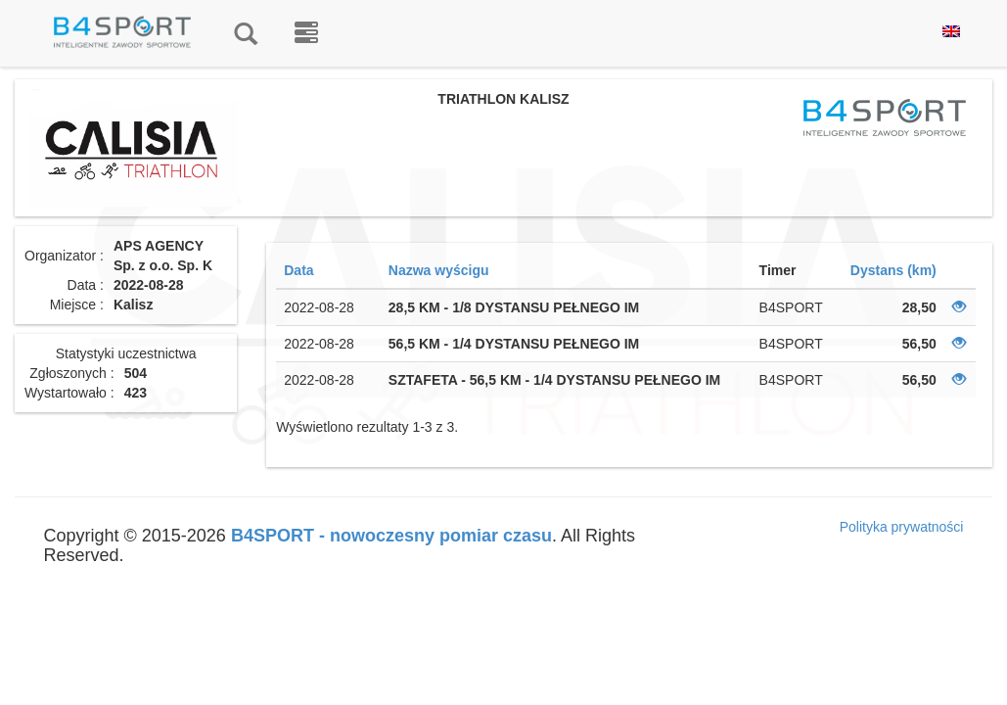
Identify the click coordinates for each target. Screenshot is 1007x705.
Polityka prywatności (902, 527)
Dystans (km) (893, 270)
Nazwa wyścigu (439, 270)
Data (298, 270)
